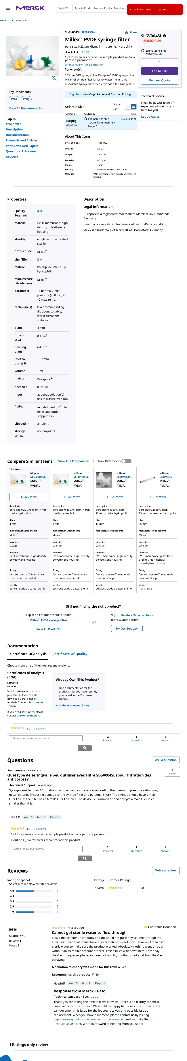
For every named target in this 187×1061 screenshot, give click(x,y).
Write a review (167, 852)
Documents (36, 702)
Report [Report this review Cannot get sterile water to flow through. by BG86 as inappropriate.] (100, 965)
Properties (13, 124)
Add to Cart (159, 71)
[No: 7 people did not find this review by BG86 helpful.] (86, 965)
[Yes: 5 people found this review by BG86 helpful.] (73, 965)
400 (39, 211)
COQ (26, 99)
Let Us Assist (150, 116)
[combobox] (101, 8)
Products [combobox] (63, 8)
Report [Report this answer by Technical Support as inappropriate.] (55, 808)
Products (4, 20)
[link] (18, 728)
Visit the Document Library (72, 705)
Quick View (28, 497)
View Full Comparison (73, 461)
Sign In (74, 94)
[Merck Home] (30, 8)
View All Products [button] (48, 629)
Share (131, 32)
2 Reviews (41, 729)
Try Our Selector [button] (127, 628)
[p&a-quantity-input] (159, 62)
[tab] (8, 20)
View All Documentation (26, 108)
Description (14, 129)
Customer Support (28, 715)
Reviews (12, 157)
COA (14, 99)
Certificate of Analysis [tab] (28, 654)
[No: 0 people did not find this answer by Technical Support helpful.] (41, 808)
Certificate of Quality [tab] (69, 654)
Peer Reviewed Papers (22, 146)
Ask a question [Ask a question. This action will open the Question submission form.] (94, 64)
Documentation (17, 135)
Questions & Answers (21, 151)
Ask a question (166, 750)
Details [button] (158, 54)
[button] (172, 762)
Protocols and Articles (22, 140)
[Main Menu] (8, 8)
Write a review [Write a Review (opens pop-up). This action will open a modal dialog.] (74, 64)
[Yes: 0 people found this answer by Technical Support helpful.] (28, 808)
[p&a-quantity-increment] (175, 62)
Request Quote (159, 80)
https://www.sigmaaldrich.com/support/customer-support (89, 1000)
